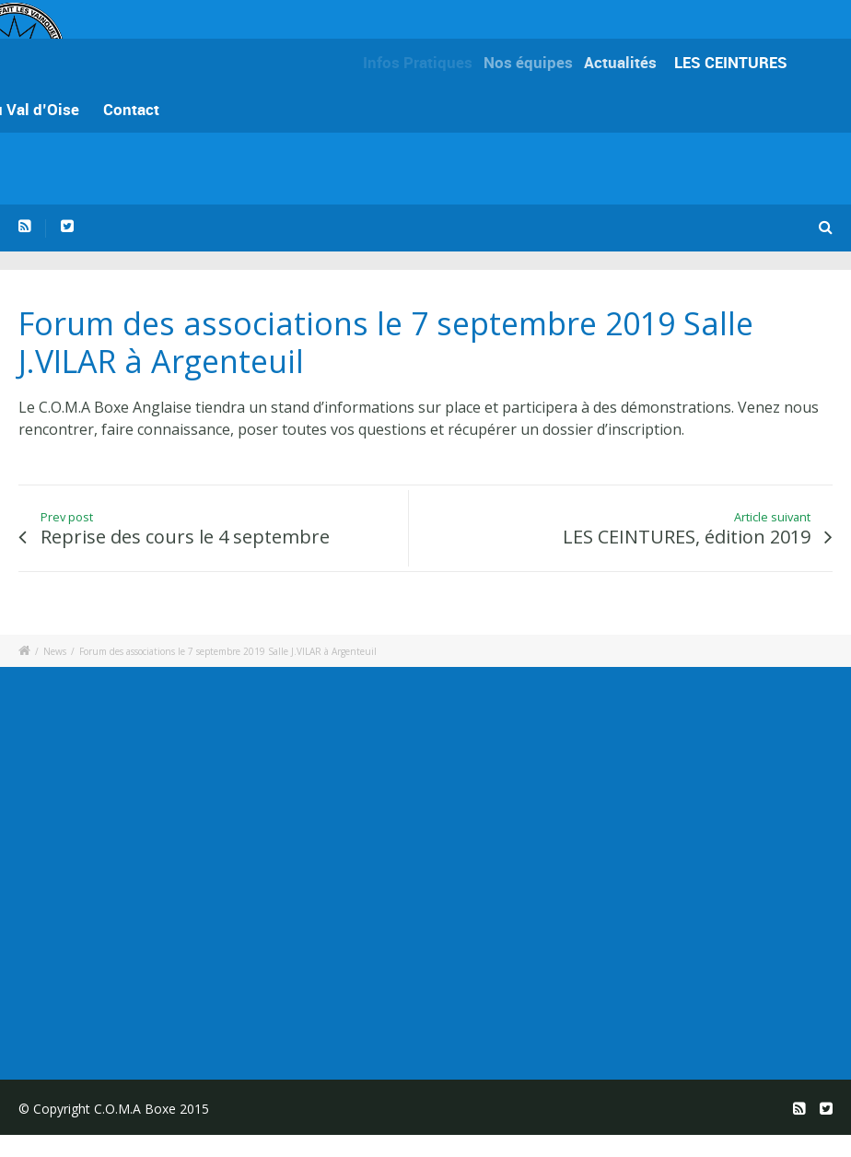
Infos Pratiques (421, 62)
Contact (131, 109)
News (54, 651)
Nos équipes (535, 62)
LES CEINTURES (733, 62)
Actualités (626, 62)
